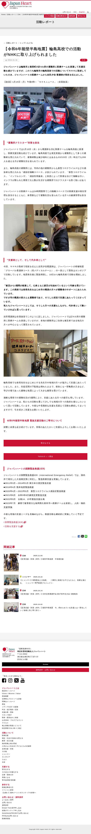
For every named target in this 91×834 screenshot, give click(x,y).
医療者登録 (6, 818)
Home (3, 14)
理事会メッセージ (8, 701)
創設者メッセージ (8, 691)
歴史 (3, 704)
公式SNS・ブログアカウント (12, 720)
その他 (4, 751)
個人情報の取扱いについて (11, 725)
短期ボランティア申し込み (11, 810)
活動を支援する (12, 526)
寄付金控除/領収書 (9, 780)
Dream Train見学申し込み (11, 808)
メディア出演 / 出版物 (10, 707)
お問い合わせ (67, 12)
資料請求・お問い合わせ (45, 670)
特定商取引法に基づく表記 (11, 728)
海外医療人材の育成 (9, 743)
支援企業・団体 (7, 712)
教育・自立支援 (7, 741)
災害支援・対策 (7, 749)
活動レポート (11, 14)
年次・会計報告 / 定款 (10, 709)
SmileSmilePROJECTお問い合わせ (15, 813)
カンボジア (6, 757)
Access (45, 664)
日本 (19, 14)
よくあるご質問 (7, 800)
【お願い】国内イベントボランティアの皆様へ (19, 792)
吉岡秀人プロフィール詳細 (11, 699)
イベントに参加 (7, 790)
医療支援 (5, 735)
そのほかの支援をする (10, 772)
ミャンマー (6, 754)
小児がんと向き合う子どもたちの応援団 (16, 746)
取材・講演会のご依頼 (10, 717)
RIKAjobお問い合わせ (10, 816)
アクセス (5, 723)
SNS (75, 12)
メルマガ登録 (49, 16)
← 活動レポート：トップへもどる (18, 43)
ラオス (4, 759)
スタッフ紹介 (7, 715)
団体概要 (5, 696)
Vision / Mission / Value (11, 693)
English (82, 12)
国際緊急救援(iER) (14, 522)
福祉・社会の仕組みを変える (12, 738)
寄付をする (81, 16)
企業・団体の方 (7, 774)
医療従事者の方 (61, 16)
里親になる (6, 777)
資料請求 (72, 16)
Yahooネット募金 (45, 456)
